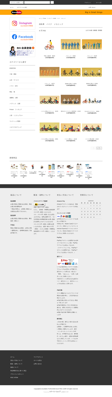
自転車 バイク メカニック (59, 18)
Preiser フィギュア (47, 18)
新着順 (100, 30)
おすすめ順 (89, 30)
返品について (14, 367)
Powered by (56, 392)
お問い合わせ (90, 7)
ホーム (11, 7)
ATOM (16, 377)
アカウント (86, 2)
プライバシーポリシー (17, 374)
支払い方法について (16, 360)
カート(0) (98, 2)
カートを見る (38, 360)
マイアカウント (38, 357)
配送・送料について (16, 364)
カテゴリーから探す (21, 7)
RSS (11, 377)
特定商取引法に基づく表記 (18, 370)
